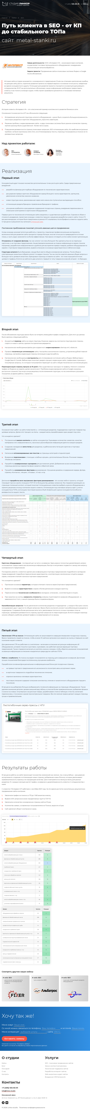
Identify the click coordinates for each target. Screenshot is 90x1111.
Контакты (5, 1074)
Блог (3, 1066)
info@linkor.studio (8, 1091)
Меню (85, 4)
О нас (4, 1071)
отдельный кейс (37, 222)
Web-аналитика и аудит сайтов (56, 1074)
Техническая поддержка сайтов (56, 1068)
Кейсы (4, 1063)
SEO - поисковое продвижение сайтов (59, 1063)
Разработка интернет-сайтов (55, 1071)
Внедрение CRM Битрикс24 (55, 1077)
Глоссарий (5, 1068)
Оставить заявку (14, 1038)
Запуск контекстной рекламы (56, 1066)
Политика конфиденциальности (32, 1107)
